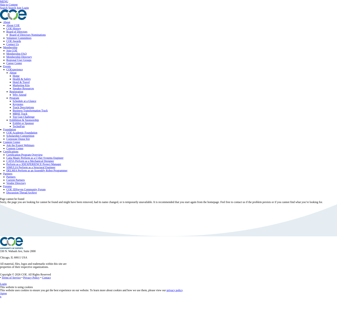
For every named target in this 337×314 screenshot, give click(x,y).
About (6, 22)
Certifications (10, 151)
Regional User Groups (18, 60)
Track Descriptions (23, 107)
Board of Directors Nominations (27, 34)
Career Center (14, 63)
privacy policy (175, 290)
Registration (16, 91)
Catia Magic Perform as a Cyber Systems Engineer (35, 157)
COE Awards (13, 41)
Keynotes (18, 104)
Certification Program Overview (24, 154)
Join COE (11, 50)
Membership (10, 47)
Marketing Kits (21, 85)
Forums (7, 186)
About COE (13, 25)
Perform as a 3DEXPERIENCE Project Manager (33, 164)
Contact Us (12, 44)
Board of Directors (16, 31)
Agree (3, 293)
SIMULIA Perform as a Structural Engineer (30, 167)
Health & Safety (22, 78)
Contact (46, 277)
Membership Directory (19, 56)
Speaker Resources (23, 88)
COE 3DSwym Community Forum (26, 189)
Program (14, 97)
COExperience (14, 69)
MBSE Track (20, 113)
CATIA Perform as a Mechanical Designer (30, 161)
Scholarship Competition (20, 135)
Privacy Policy (31, 277)
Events (7, 66)
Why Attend (19, 94)
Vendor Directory (16, 183)
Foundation (9, 129)
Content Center (11, 142)
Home (16, 75)
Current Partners (15, 179)
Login (25, 7)
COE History (13, 28)
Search (4, 7)
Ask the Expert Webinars (20, 145)
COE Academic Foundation (21, 132)
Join (19, 7)
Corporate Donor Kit (18, 138)
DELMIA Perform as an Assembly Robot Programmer (36, 170)
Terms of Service (11, 277)
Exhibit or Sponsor (23, 123)
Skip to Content (9, 4)
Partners (7, 173)
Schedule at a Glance (24, 101)
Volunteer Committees (18, 37)
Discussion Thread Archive (21, 192)
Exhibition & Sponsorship (24, 120)
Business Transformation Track (30, 110)
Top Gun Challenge (24, 116)
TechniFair (19, 126)
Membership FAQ (16, 53)
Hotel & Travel (21, 82)
